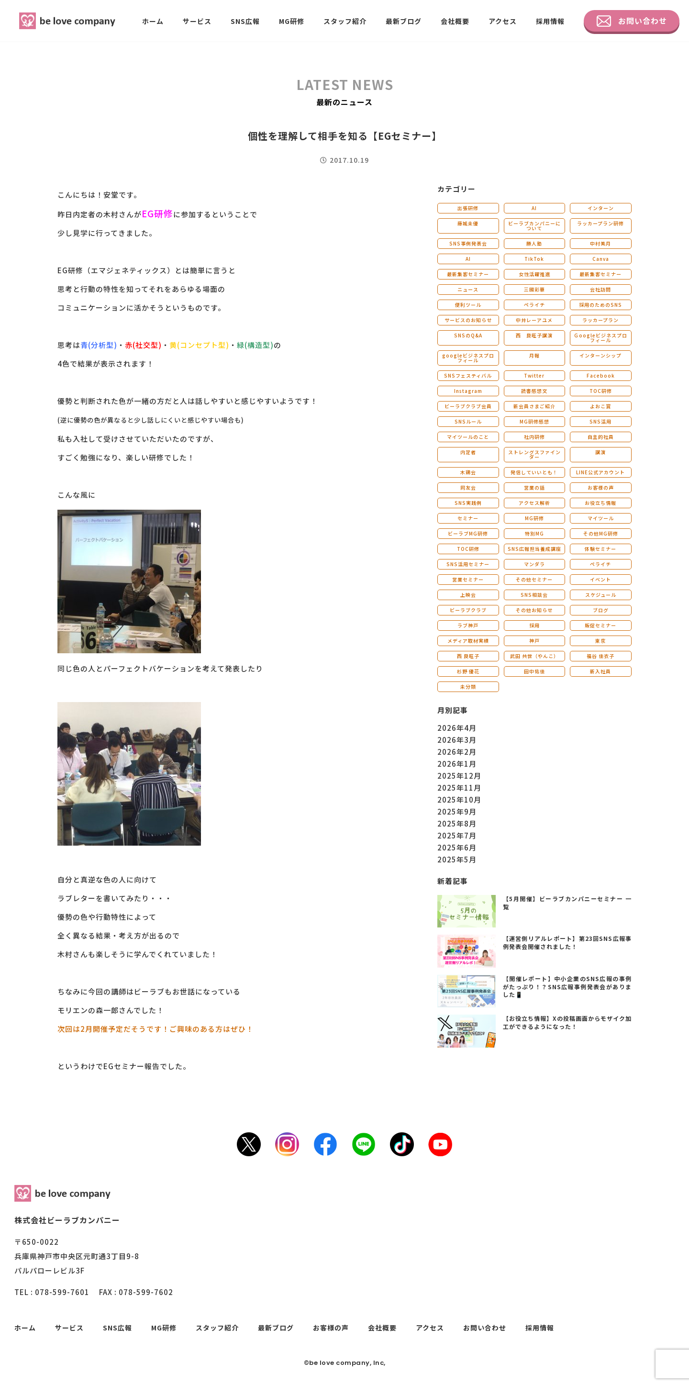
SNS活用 (600, 421)
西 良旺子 (468, 655)
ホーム (153, 21)
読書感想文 (534, 390)
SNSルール (468, 421)
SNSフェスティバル (468, 375)
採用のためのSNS (600, 304)
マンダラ (534, 564)
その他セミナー (534, 579)
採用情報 (550, 21)
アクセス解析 (534, 502)
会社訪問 (600, 289)
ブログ (601, 610)
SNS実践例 (468, 502)
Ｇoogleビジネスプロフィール (600, 338)
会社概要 (455, 21)
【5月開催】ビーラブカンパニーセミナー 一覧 (567, 902)
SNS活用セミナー (467, 564)
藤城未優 (467, 223)
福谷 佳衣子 (600, 655)
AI (534, 208)
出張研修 (467, 208)
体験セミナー (600, 548)
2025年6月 (457, 847)
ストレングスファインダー (534, 454)
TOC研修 (600, 390)
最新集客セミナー (468, 274)
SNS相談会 (534, 594)
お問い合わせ (632, 21)
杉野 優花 (468, 671)
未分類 (468, 686)
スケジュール (600, 594)
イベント (600, 579)
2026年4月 (457, 728)
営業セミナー (468, 579)
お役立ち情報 (600, 502)
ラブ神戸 (467, 625)
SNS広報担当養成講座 (534, 548)
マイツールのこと (468, 436)
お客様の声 (601, 487)
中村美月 (600, 243)
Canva (600, 258)
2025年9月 (457, 811)
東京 (600, 640)
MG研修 (291, 21)
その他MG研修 (600, 533)
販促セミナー (600, 625)
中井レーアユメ (534, 320)
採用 (534, 625)
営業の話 (534, 487)
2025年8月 (457, 823)
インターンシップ (600, 355)
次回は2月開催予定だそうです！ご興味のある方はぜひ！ (155, 1029)
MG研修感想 (534, 421)
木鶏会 (468, 472)
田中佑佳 (534, 671)
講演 (600, 452)
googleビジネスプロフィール (468, 358)
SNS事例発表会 (468, 243)
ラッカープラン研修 (600, 223)
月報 (534, 355)
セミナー (467, 518)
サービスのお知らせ (468, 320)
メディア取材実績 (468, 640)
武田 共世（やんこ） (534, 655)
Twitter (534, 375)
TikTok (534, 258)
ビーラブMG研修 (468, 533)
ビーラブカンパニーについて (534, 226)
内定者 (468, 452)
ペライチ (534, 304)
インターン (601, 208)
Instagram (468, 390)
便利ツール (468, 304)
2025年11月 (459, 787)
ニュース (467, 289)
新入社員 (600, 671)
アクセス (503, 21)
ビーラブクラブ (468, 610)
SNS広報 (245, 21)
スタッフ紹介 (345, 21)
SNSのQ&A (468, 335)
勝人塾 (534, 243)
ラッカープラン (600, 320)
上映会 (468, 594)
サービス (197, 21)
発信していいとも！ (534, 472)
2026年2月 (457, 752)
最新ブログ (404, 21)
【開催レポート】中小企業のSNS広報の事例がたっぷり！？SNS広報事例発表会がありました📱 (567, 986)
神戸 (534, 640)
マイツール (601, 518)
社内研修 (534, 436)
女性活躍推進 (534, 274)
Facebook (601, 375)
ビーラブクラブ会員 (468, 406)
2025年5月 (457, 859)
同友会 (468, 487)
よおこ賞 (600, 406)
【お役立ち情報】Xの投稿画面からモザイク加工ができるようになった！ (567, 1022)
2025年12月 (459, 776)
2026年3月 (457, 740)
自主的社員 (601, 436)
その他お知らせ (534, 610)
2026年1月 (457, 764)
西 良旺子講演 (534, 335)
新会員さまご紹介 (534, 406)
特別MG (534, 533)
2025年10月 (459, 799)
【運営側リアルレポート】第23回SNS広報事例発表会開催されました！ (567, 942)
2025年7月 (457, 835)
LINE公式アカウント (600, 472)
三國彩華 (534, 289)
